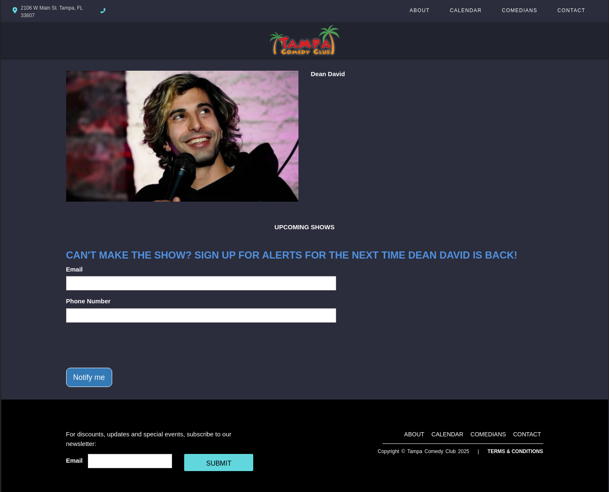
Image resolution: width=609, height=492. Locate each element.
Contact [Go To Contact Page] (572, 10)
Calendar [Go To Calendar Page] (466, 10)
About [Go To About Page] (420, 10)
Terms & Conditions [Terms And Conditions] (515, 451)
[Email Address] (130, 461)
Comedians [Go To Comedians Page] (519, 10)
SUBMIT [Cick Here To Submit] (218, 463)
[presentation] (129, 345)
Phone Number (88, 301)
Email (74, 269)
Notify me (89, 377)
